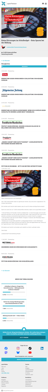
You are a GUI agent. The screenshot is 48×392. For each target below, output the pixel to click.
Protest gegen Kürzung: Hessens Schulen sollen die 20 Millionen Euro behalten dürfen (20, 127)
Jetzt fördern (24, 387)
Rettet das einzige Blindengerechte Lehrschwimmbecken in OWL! (14, 336)
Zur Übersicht (6, 60)
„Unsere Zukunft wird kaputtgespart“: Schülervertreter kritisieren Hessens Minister (21, 143)
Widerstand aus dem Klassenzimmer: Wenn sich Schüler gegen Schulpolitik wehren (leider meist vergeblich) (23, 111)
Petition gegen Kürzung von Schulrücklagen (17, 261)
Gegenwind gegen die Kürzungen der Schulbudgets (19, 247)
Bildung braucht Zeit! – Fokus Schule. (14, 366)
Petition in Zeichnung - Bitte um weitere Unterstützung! (21, 166)
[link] (46, 4)
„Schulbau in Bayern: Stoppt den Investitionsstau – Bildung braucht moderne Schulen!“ (14, 304)
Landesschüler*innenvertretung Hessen (16, 47)
